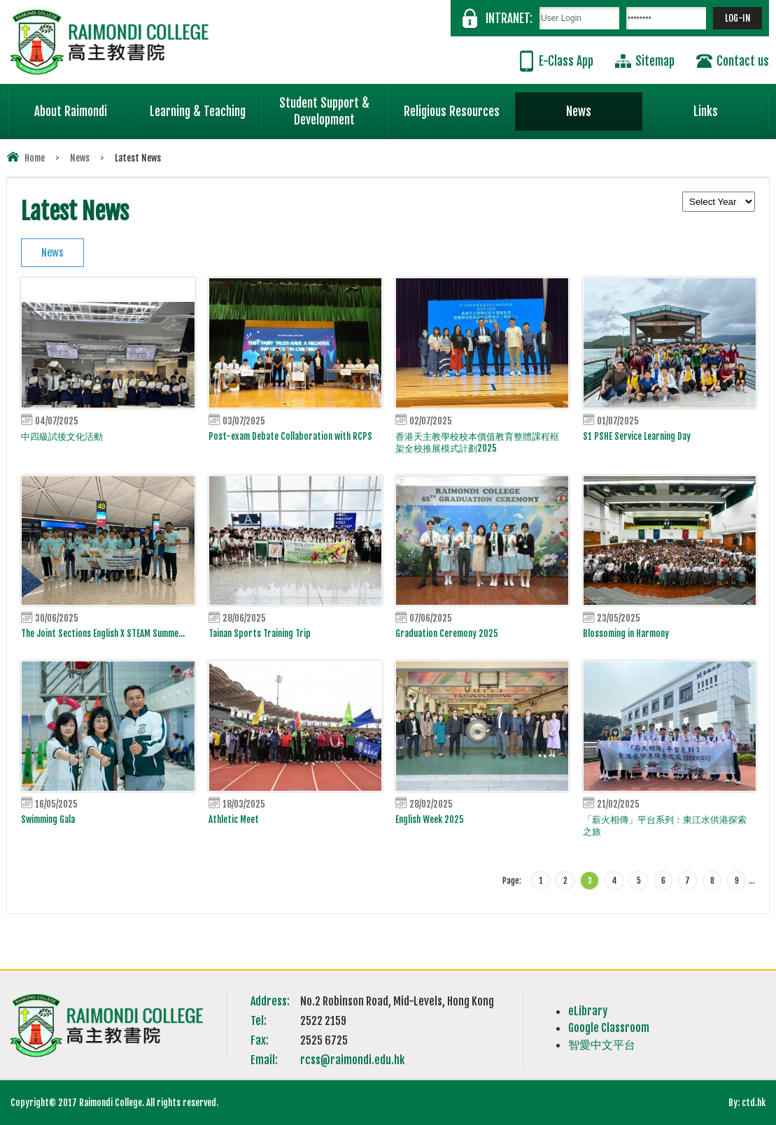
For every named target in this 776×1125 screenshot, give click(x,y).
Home (34, 158)
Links (731, 105)
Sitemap (655, 61)
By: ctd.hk (747, 1102)
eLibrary (587, 1011)
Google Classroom (608, 1028)
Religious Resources (452, 111)
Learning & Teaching (205, 105)
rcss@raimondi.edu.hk (352, 1060)
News (604, 105)
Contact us (743, 61)
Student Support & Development (333, 105)
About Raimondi (84, 105)
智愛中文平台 (601, 1045)
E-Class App (566, 61)
